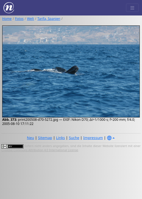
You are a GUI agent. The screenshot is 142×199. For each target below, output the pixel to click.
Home (7, 18)
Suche (74, 137)
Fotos (19, 18)
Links (60, 137)
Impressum (93, 137)
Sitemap (45, 137)
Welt (30, 18)
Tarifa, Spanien (48, 18)
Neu (30, 137)
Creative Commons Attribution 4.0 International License (39, 150)
